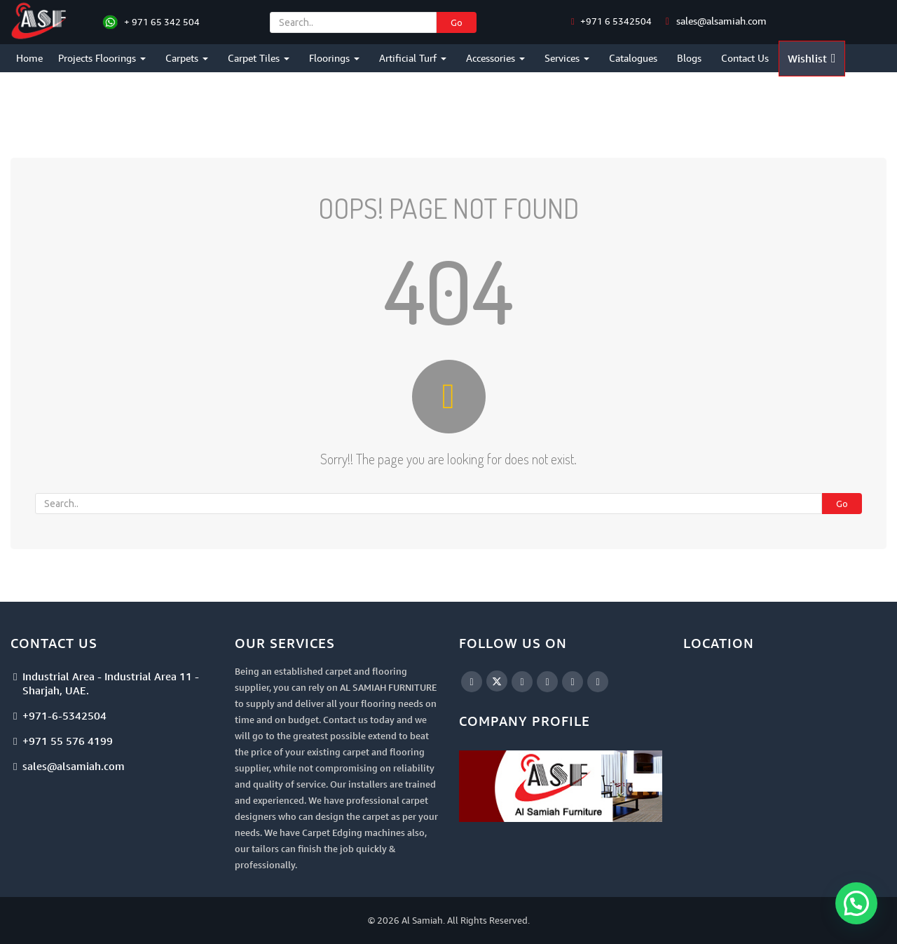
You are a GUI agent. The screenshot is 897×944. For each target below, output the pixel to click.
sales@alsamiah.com (721, 21)
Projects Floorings (102, 58)
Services (567, 58)
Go (457, 22)
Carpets (186, 58)
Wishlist (812, 58)
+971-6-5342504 (64, 715)
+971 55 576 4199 (67, 740)
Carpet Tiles (258, 58)
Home (29, 58)
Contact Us (745, 58)
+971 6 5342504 (615, 21)
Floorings (334, 58)
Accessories (495, 58)
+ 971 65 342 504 (162, 21)
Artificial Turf (412, 58)
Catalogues (633, 58)
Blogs (689, 58)
